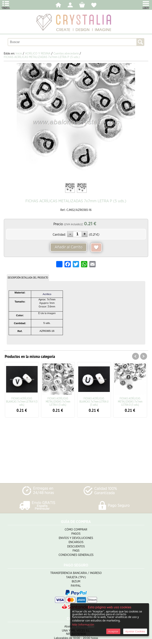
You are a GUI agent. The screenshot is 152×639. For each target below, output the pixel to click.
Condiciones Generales (76, 554)
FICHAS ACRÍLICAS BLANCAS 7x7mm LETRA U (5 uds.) (93, 401)
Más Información (83, 624)
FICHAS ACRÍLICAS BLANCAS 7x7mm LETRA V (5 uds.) (22, 401)
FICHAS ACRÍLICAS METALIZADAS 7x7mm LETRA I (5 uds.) (58, 401)
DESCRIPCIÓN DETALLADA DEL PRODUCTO (28, 277)
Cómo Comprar (76, 529)
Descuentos (76, 546)
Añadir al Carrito (68, 247)
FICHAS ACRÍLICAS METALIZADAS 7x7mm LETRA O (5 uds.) (130, 401)
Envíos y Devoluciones (76, 538)
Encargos (76, 542)
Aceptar (113, 631)
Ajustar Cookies (135, 631)
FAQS (76, 550)
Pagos (75, 533)
